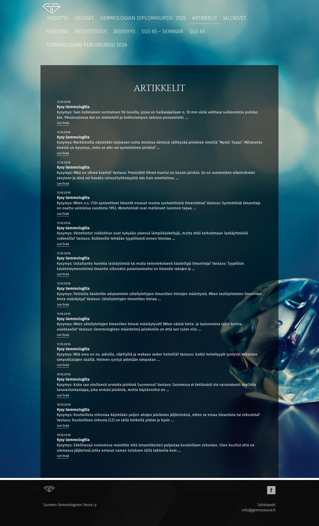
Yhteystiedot (90, 31)
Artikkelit (204, 18)
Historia (57, 31)
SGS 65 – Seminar (162, 31)
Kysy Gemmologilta (73, 107)
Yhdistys (58, 18)
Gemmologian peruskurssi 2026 (87, 45)
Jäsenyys (124, 31)
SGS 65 (197, 31)
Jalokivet (234, 18)
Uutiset (84, 18)
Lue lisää (63, 123)
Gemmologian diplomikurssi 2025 (143, 18)
